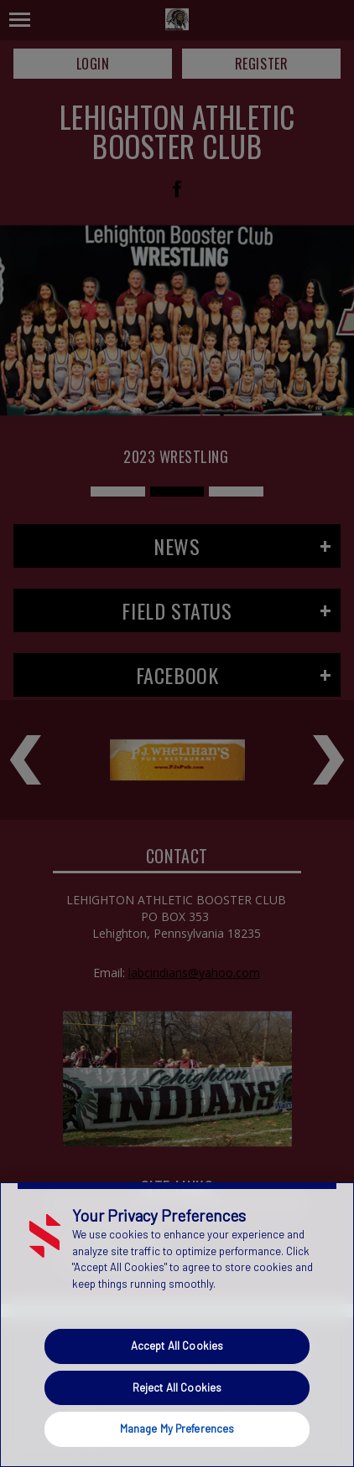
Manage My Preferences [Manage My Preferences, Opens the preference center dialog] (177, 1428)
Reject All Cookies (177, 1387)
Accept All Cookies (177, 1345)
